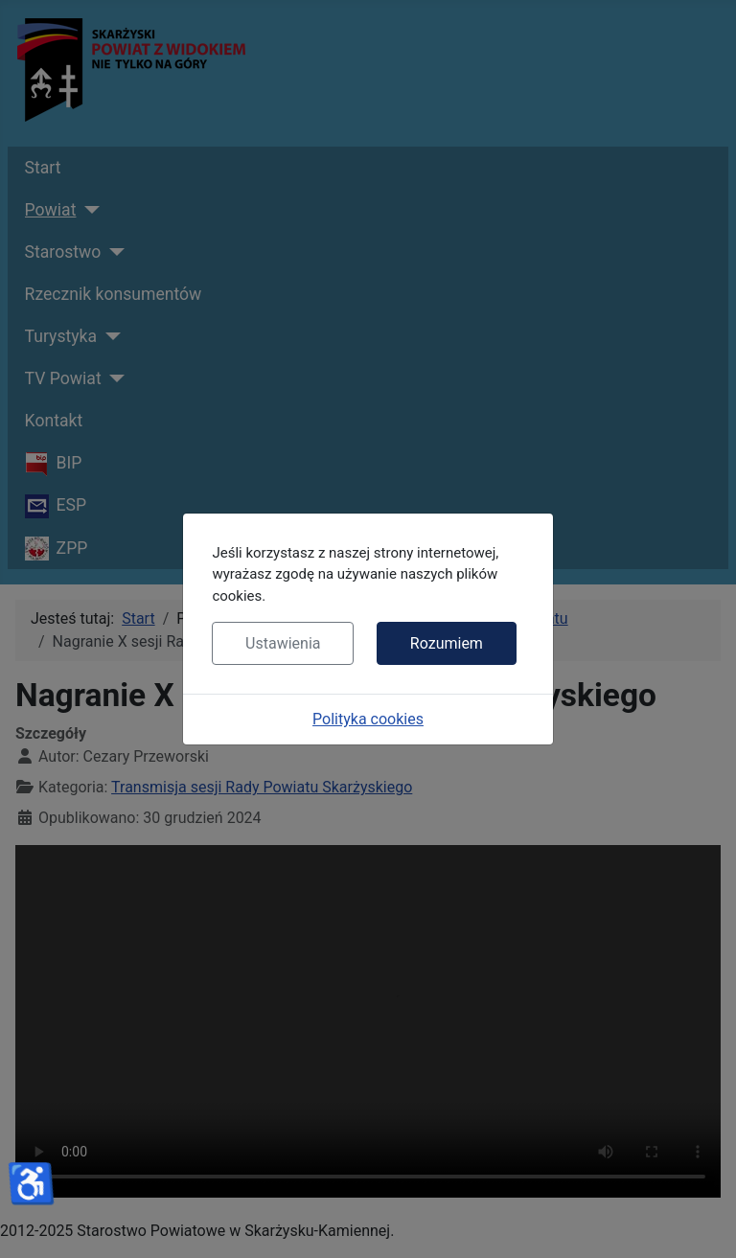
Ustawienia (282, 643)
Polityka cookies (368, 719)
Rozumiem (446, 643)
